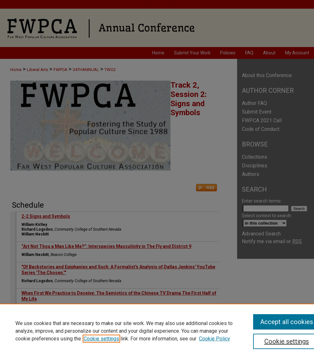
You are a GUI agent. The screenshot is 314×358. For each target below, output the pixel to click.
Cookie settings (101, 339)
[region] (157, 331)
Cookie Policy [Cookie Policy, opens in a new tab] (214, 339)
